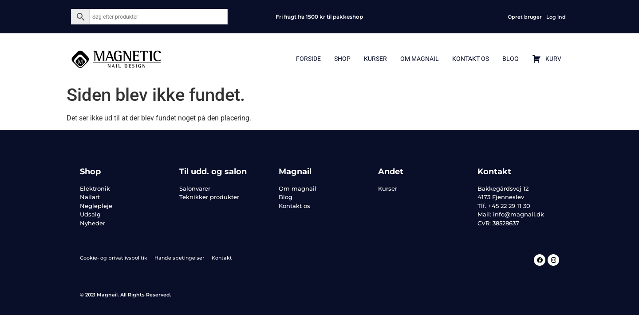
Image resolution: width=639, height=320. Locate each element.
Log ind (556, 17)
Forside (308, 58)
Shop (342, 58)
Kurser (375, 58)
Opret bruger (525, 17)
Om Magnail (419, 58)
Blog (510, 58)
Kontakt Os (470, 58)
